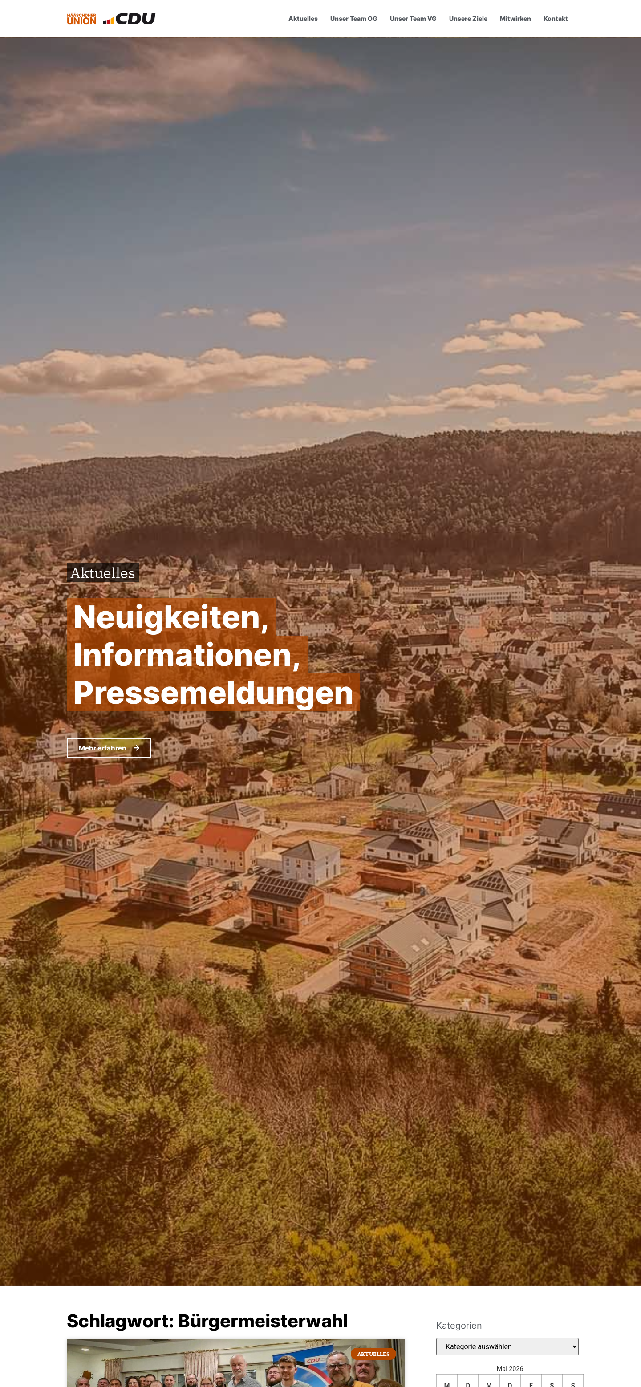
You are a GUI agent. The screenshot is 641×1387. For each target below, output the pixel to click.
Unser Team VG (413, 18)
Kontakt (556, 18)
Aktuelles (303, 18)
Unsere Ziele (468, 18)
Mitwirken (515, 18)
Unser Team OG (353, 18)
